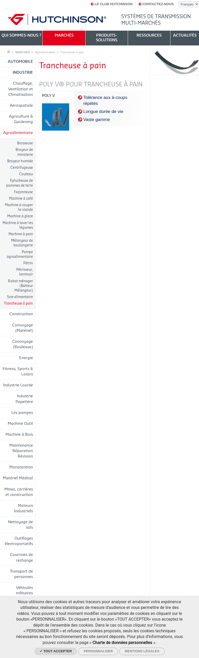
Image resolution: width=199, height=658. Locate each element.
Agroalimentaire (45, 52)
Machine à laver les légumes (18, 225)
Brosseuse (25, 143)
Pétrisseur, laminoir (24, 272)
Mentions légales (142, 651)
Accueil (8, 51)
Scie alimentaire (20, 297)
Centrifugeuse (21, 167)
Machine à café (21, 198)
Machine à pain (21, 234)
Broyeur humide (20, 161)
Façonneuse (23, 192)
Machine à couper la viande (19, 207)
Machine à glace (20, 216)
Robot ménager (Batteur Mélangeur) (20, 285)
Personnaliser (98, 651)
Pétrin (28, 263)
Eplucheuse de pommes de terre (19, 183)
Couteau (26, 174)
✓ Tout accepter (56, 651)
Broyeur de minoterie (24, 152)
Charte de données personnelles (122, 642)
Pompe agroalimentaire (20, 254)
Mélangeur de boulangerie (22, 243)
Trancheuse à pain (72, 52)
